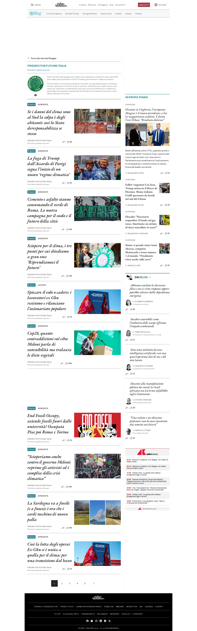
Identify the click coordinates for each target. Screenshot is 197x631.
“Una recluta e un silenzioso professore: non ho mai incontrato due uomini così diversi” (148, 421)
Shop (111, 5)
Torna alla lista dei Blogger (42, 58)
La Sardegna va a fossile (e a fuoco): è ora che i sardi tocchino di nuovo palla (48, 511)
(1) (167, 173)
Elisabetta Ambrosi (143, 301)
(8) (69, 142)
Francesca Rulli (142, 332)
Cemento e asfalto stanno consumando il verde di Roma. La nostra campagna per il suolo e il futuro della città (49, 210)
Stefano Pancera (142, 400)
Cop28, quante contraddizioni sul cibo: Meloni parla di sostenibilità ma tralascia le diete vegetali (49, 344)
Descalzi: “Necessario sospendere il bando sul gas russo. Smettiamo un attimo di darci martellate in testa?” (141, 222)
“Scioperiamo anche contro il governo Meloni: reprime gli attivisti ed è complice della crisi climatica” (49, 467)
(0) (69, 183)
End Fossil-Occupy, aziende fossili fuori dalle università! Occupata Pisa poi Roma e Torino (49, 424)
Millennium (92, 5)
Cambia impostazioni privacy (89, 606)
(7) (132, 374)
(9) (69, 317)
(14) (69, 229)
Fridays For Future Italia (39, 140)
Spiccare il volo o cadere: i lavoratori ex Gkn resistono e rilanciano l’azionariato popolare (49, 300)
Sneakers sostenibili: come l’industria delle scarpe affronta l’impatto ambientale (148, 322)
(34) (69, 276)
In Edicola (82, 5)
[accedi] (160, 4)
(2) (132, 438)
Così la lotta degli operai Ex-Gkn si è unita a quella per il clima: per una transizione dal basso (49, 552)
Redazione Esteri (134, 173)
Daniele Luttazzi (142, 430)
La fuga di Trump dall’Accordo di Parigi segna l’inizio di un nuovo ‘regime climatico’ (48, 166)
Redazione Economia (136, 233)
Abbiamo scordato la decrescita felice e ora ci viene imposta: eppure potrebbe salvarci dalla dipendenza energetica (150, 290)
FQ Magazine (103, 5)
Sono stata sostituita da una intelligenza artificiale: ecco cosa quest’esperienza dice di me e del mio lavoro (148, 355)
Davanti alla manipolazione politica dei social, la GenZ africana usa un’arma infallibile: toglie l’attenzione (149, 389)
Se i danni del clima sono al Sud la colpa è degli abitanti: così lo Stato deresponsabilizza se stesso (48, 122)
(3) (69, 569)
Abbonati (144, 5)
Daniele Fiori (132, 265)
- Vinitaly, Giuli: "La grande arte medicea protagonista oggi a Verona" (143, 474)
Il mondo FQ (120, 5)
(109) (68, 363)
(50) (69, 487)
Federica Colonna (143, 366)
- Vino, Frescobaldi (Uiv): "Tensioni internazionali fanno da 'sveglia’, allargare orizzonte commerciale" (147, 489)
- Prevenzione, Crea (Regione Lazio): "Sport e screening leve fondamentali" (146, 502)
